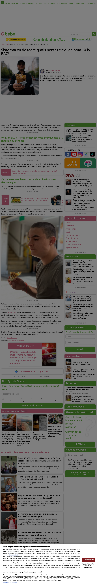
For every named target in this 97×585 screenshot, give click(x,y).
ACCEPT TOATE (89, 560)
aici (24, 564)
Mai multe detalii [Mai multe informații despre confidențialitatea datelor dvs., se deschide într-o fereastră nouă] (13, 555)
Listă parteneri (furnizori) (10, 582)
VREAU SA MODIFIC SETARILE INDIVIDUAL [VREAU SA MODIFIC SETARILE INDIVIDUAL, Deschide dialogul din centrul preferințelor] (88, 565)
